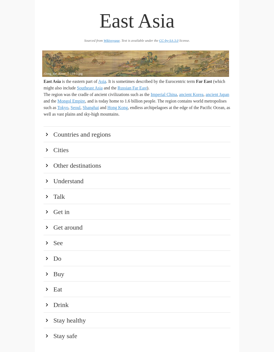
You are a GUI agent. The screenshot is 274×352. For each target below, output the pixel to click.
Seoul (75, 107)
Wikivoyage (111, 41)
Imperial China (164, 94)
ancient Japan (217, 94)
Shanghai (91, 107)
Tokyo (62, 107)
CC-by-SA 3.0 (168, 41)
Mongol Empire (71, 101)
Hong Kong (117, 107)
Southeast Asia (90, 88)
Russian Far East (132, 88)
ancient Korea (191, 94)
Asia (102, 81)
